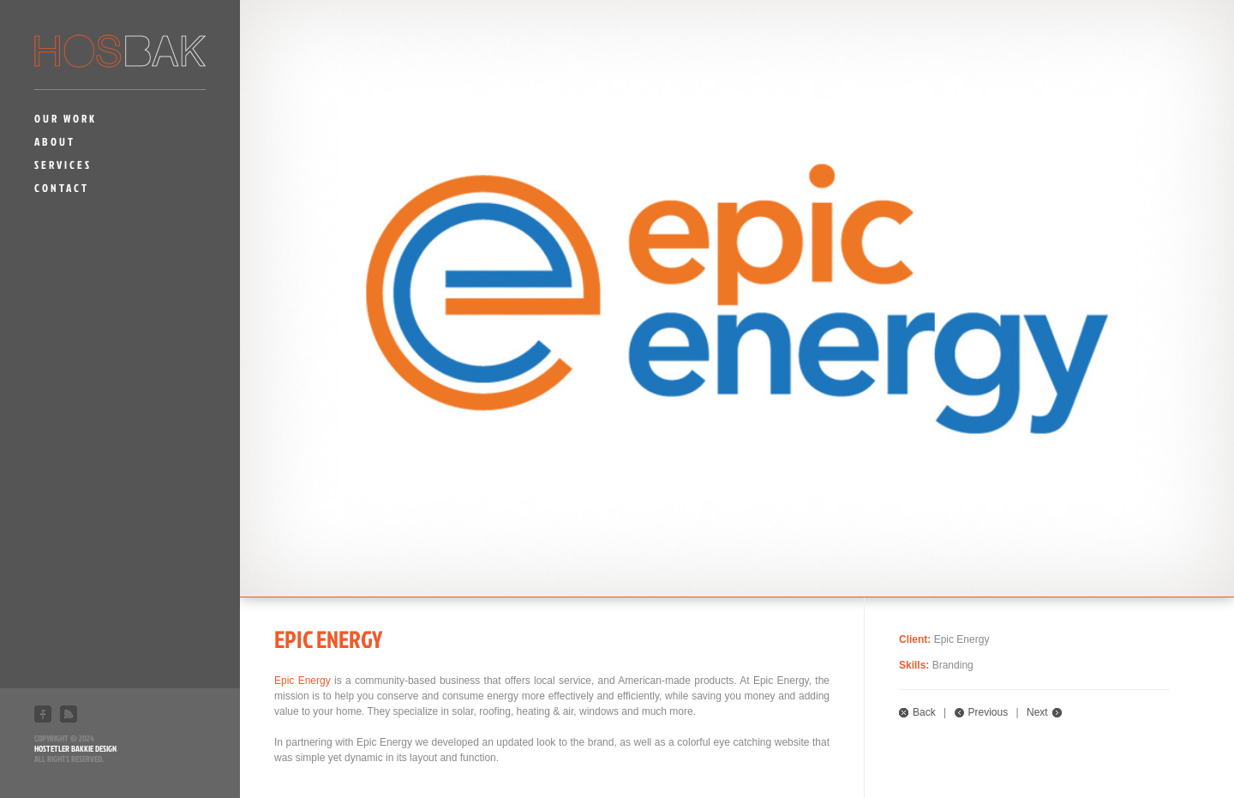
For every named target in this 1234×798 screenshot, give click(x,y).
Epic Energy (302, 681)
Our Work (65, 118)
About (54, 141)
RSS (68, 714)
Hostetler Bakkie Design (75, 748)
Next (1037, 712)
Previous (988, 712)
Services (63, 164)
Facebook (42, 714)
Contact (61, 187)
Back (924, 712)
